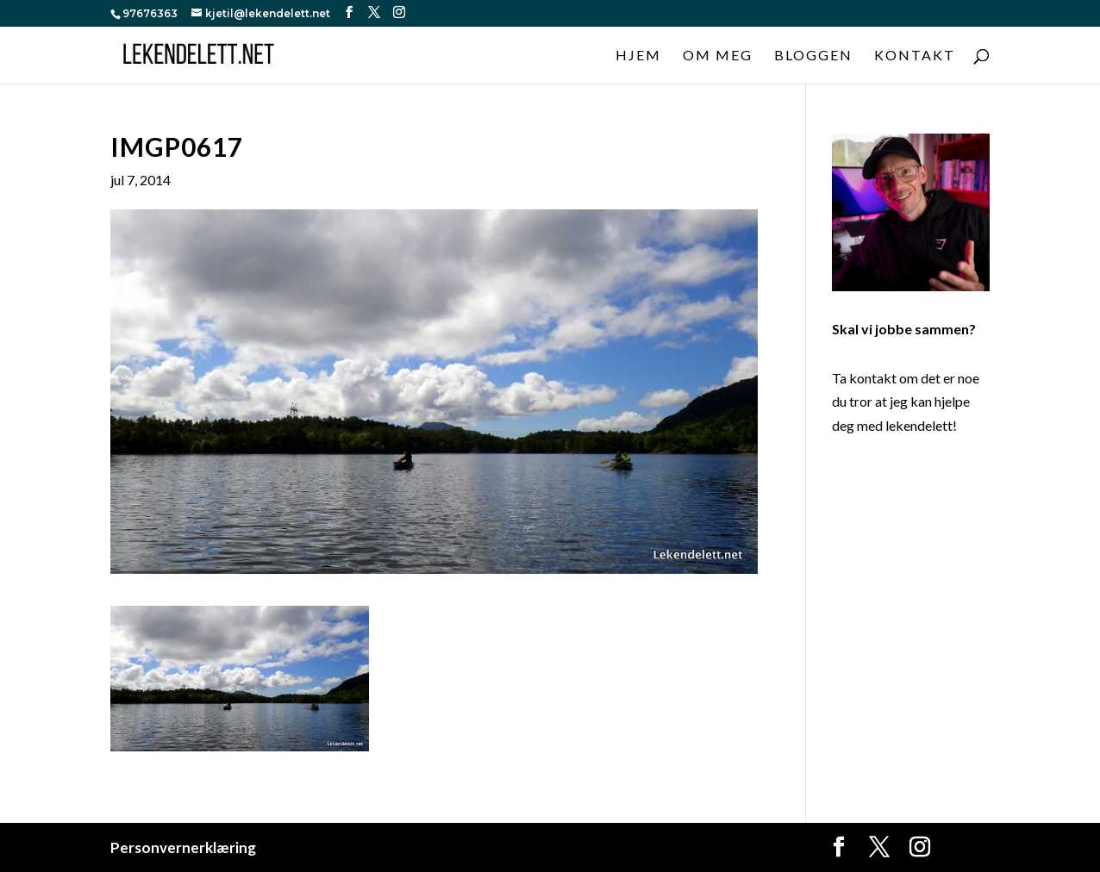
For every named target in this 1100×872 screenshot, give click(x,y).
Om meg (718, 56)
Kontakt (914, 56)
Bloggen (813, 56)
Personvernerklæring (183, 847)
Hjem (638, 56)
